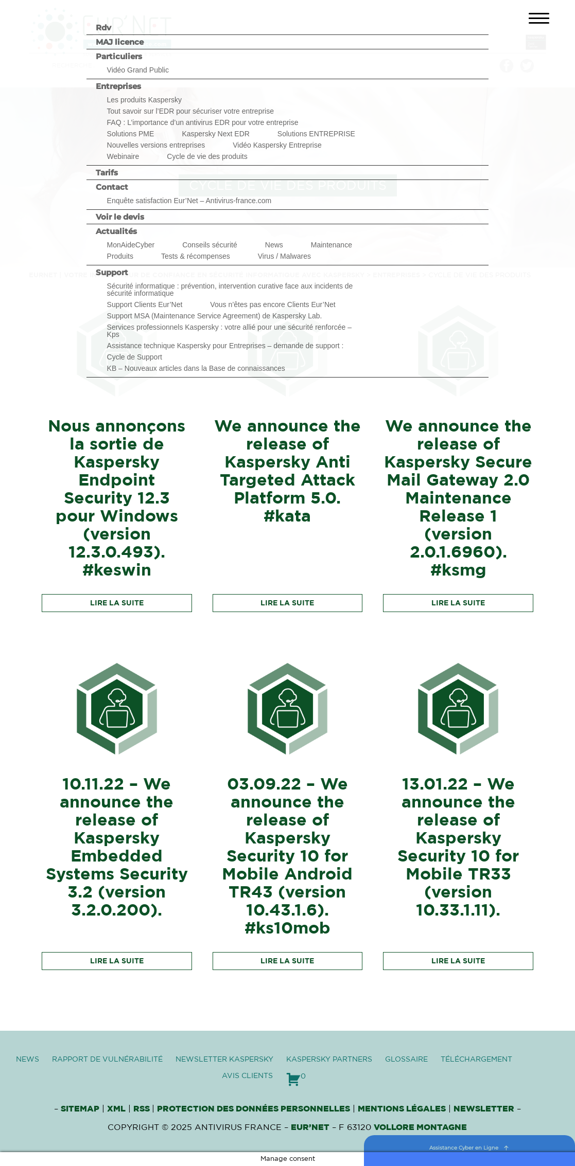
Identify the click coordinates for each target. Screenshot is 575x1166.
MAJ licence (120, 42)
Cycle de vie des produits (207, 156)
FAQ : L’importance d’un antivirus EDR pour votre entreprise (203, 122)
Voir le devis (120, 217)
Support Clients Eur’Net (145, 304)
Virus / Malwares (284, 256)
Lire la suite (117, 603)
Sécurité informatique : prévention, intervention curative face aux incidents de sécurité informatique (230, 289)
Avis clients (247, 1076)
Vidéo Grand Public (138, 70)
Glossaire (406, 1059)
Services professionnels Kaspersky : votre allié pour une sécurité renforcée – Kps (229, 330)
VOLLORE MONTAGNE (420, 1127)
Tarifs (107, 172)
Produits (120, 256)
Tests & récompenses (195, 256)
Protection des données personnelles (253, 1109)
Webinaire (123, 156)
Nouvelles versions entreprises (156, 145)
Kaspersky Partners (329, 1059)
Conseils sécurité (209, 245)
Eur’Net (310, 1127)
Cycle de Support (134, 357)
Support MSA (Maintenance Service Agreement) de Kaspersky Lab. (214, 316)
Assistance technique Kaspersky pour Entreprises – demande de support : (225, 346)
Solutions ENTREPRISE (316, 134)
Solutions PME (130, 134)
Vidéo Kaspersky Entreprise (277, 145)
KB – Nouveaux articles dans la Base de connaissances (196, 368)
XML (116, 1109)
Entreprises (118, 86)
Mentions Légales (402, 1109)
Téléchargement (476, 1059)
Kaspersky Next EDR (215, 134)
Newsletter (484, 1109)
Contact (112, 187)
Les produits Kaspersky (144, 100)
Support (112, 272)
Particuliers (119, 56)
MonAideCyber (131, 245)
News (274, 245)
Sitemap (80, 1109)
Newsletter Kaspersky (224, 1059)
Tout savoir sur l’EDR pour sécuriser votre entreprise (190, 111)
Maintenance (331, 245)
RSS (142, 1109)
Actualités (116, 231)
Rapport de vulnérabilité (107, 1059)
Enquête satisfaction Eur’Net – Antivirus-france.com (189, 200)
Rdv (103, 27)
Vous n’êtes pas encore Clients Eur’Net (272, 304)
